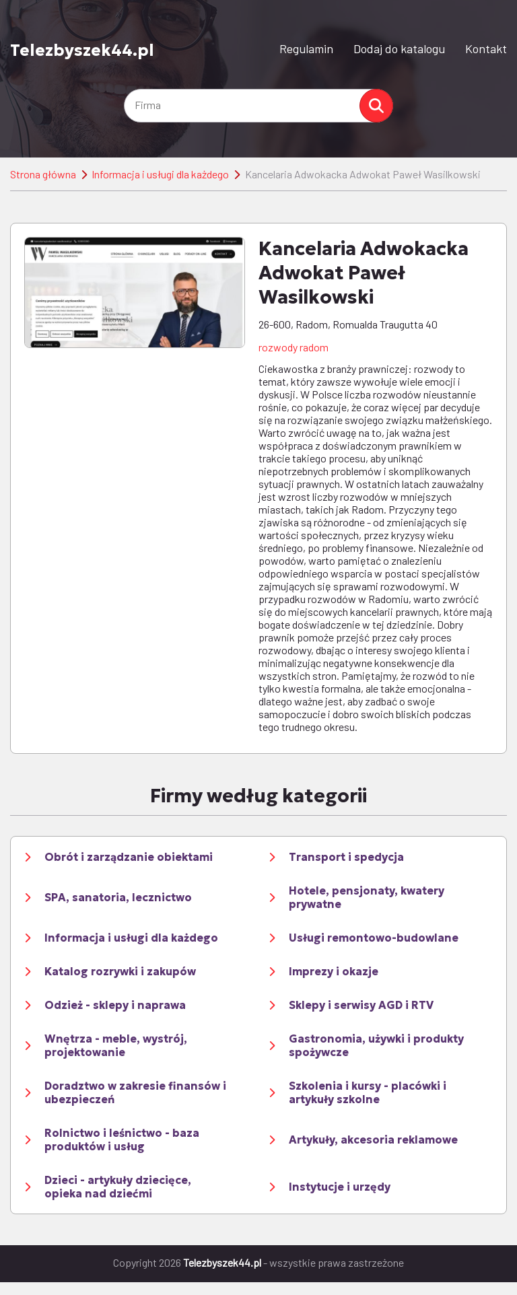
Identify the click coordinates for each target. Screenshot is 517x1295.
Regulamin (306, 48)
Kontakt (486, 48)
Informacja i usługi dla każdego (160, 174)
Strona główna (43, 174)
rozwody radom (293, 347)
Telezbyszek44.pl (82, 49)
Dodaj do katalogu (399, 48)
